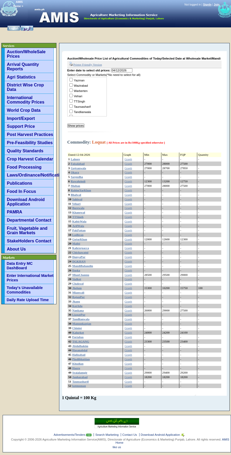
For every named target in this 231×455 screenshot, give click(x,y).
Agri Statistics (21, 77)
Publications (19, 183)
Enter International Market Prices (30, 277)
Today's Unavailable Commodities (25, 290)
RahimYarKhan (81, 190)
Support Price (21, 126)
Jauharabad (80, 377)
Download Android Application (26, 201)
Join (217, 4)
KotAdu (77, 305)
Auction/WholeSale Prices (26, 53)
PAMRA (14, 211)
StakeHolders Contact (29, 240)
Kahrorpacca (80, 247)
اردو (27, 28)
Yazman (79, 80)
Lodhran (78, 234)
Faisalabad (78, 163)
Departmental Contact (29, 220)
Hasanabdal (80, 350)
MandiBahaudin (82, 265)
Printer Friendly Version (85, 64)
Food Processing (24, 167)
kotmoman (79, 385)
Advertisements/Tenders (70, 434)
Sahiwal (77, 199)
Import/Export (21, 118)
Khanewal (78, 212)
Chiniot (77, 328)
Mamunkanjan (81, 323)
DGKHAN (79, 261)
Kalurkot (78, 332)
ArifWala (78, 225)
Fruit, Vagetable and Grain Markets (27, 230)
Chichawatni (80, 252)
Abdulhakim (80, 346)
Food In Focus (21, 191)
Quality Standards (25, 150)
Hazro (76, 368)
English (13, 28)
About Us (16, 249)
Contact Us (129, 434)
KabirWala (79, 221)
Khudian (78, 363)
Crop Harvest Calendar (30, 158)
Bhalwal (76, 194)
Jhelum (77, 288)
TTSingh (79, 101)
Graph (128, 159)
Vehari (78, 96)
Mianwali (78, 292)
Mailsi (76, 243)
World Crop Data (23, 110)
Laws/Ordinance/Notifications (30, 175)
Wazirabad (81, 85)
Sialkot (76, 279)
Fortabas (78, 337)
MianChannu (80, 274)
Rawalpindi (78, 181)
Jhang (76, 301)
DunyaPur (78, 256)
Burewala (78, 207)
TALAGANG (80, 341)
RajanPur (78, 297)
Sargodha (77, 176)
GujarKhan (79, 239)
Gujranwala (78, 168)
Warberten (81, 90)
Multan (75, 185)
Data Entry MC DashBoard (19, 265)
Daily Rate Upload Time (28, 300)
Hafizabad (78, 354)
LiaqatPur (78, 314)
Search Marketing (106, 434)
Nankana (78, 310)
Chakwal (78, 283)
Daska (76, 270)
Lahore (75, 159)
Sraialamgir (80, 372)
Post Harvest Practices (30, 134)
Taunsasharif (82, 106)
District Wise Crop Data (25, 87)
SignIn (207, 4)
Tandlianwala (82, 112)
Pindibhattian (81, 359)
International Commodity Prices (25, 99)
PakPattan (79, 230)
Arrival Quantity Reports (23, 66)
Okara (75, 172)
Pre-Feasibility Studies (30, 142)
